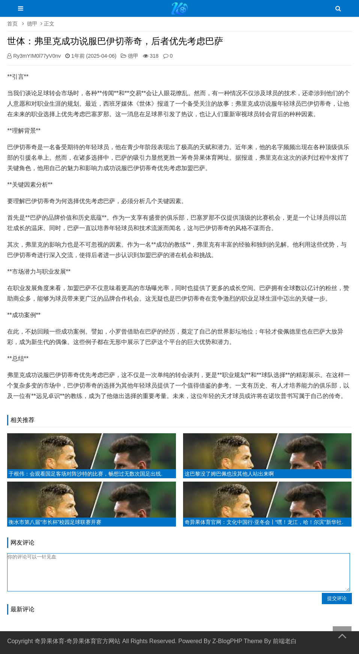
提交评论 (337, 598)
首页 (12, 24)
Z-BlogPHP (227, 641)
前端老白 (285, 641)
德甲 (32, 24)
